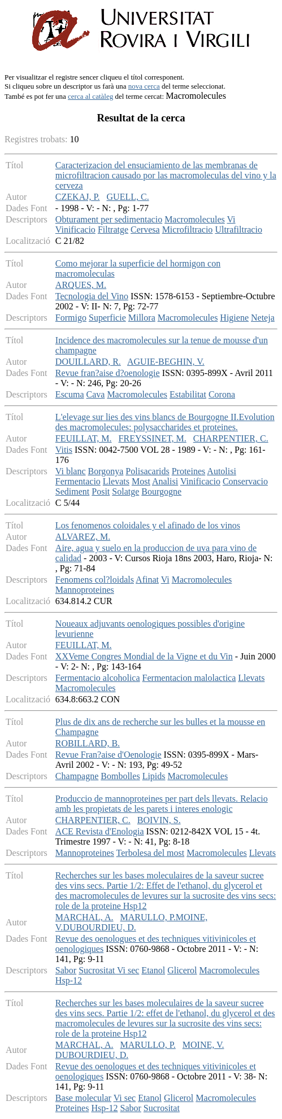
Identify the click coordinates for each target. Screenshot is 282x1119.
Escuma (69, 394)
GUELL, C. (128, 197)
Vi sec (128, 970)
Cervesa (145, 229)
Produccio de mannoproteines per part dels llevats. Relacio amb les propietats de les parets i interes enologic (161, 804)
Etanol (153, 970)
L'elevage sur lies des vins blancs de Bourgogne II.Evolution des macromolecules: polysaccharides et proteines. (165, 422)
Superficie (107, 317)
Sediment (72, 491)
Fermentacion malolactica (189, 678)
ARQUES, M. (80, 285)
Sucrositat (98, 970)
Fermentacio (78, 481)
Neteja (263, 317)
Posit (101, 491)
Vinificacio (75, 229)
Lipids (154, 776)
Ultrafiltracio (238, 229)
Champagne (76, 776)
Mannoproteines (84, 590)
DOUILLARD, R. (88, 361)
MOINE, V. (203, 1045)
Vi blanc (70, 471)
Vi (231, 219)
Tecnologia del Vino (91, 296)
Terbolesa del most (150, 853)
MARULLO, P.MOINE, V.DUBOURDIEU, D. (131, 922)
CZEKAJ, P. (77, 197)
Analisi (165, 481)
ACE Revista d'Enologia (99, 831)
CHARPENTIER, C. (230, 438)
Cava (95, 394)
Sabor (65, 970)
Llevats (116, 481)
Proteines (189, 471)
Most (141, 481)
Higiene (234, 317)
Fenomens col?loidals (94, 579)
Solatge (125, 491)
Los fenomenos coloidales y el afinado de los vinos (147, 525)
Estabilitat (188, 394)
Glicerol (182, 970)
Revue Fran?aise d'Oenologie (108, 754)
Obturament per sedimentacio (108, 219)
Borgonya (106, 471)
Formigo (70, 317)
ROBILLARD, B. (87, 743)
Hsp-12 (68, 980)
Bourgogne (161, 491)
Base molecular (83, 1098)
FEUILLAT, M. (83, 438)
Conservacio (245, 481)
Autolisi (221, 471)
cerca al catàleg (90, 96)
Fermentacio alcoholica (97, 678)
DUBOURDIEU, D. (91, 1055)
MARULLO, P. (148, 1045)
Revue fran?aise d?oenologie (107, 373)
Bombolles (120, 776)
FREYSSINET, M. (152, 438)
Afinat (147, 579)
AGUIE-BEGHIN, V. (166, 361)
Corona (222, 394)
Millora (141, 317)
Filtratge (113, 229)
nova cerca (144, 86)
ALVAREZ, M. (82, 536)
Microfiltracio (187, 229)
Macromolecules (194, 219)
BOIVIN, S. (159, 820)
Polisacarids (147, 471)
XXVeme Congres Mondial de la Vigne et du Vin (144, 656)
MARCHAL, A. (84, 917)
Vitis (63, 449)
